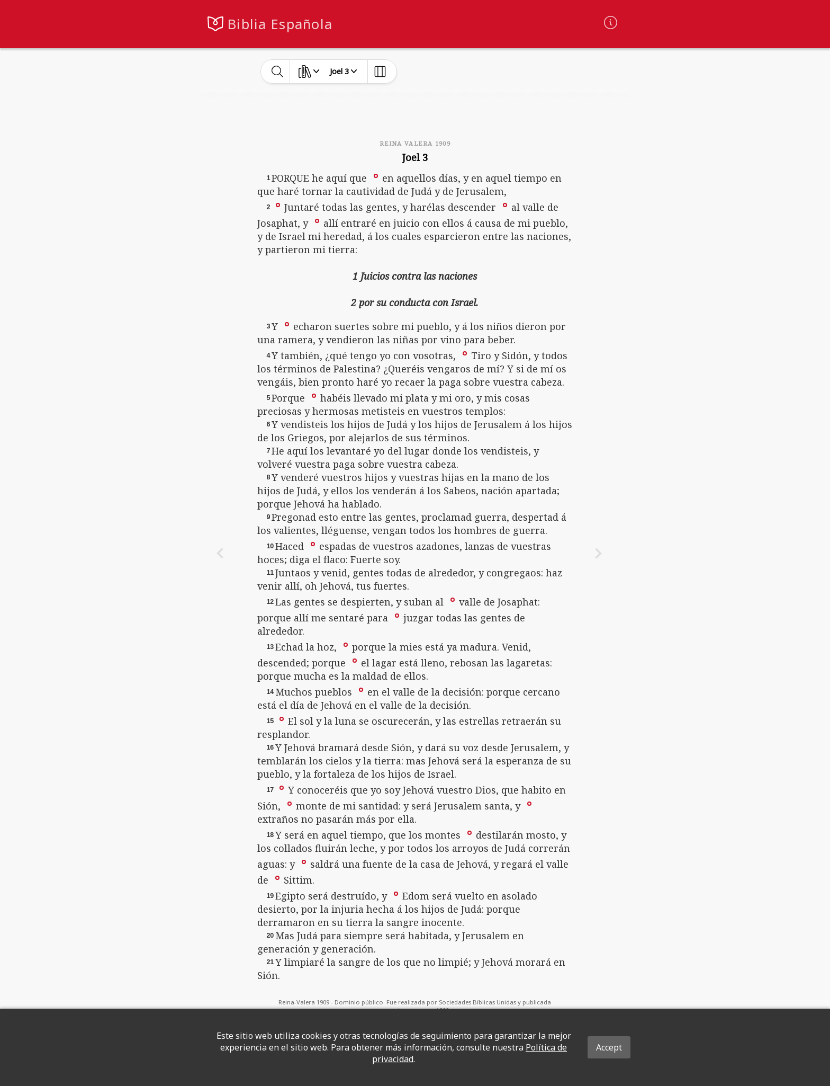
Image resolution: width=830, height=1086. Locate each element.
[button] (375, 175)
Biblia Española (280, 24)
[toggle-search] (277, 71)
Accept (609, 1047)
